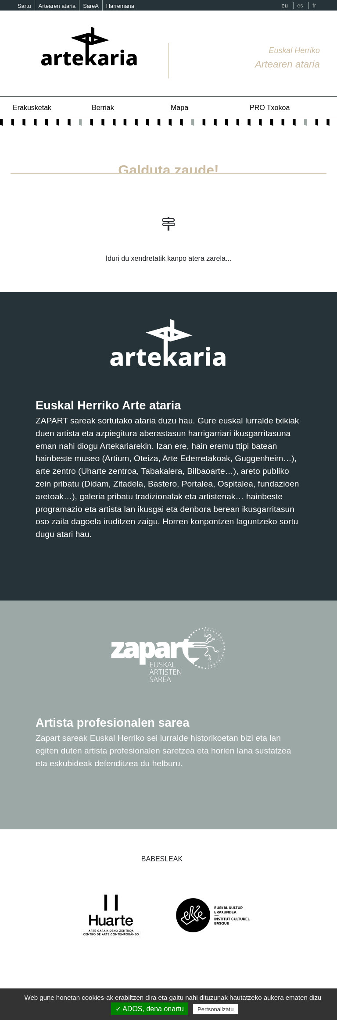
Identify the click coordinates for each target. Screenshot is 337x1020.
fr (314, 5)
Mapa (179, 107)
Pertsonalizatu (215, 1009)
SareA (91, 6)
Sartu (24, 6)
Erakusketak (32, 107)
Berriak (103, 107)
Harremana (120, 6)
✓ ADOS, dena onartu (149, 1009)
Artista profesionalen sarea (113, 722)
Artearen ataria (57, 6)
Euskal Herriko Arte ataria (108, 405)
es (300, 5)
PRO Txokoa (270, 107)
